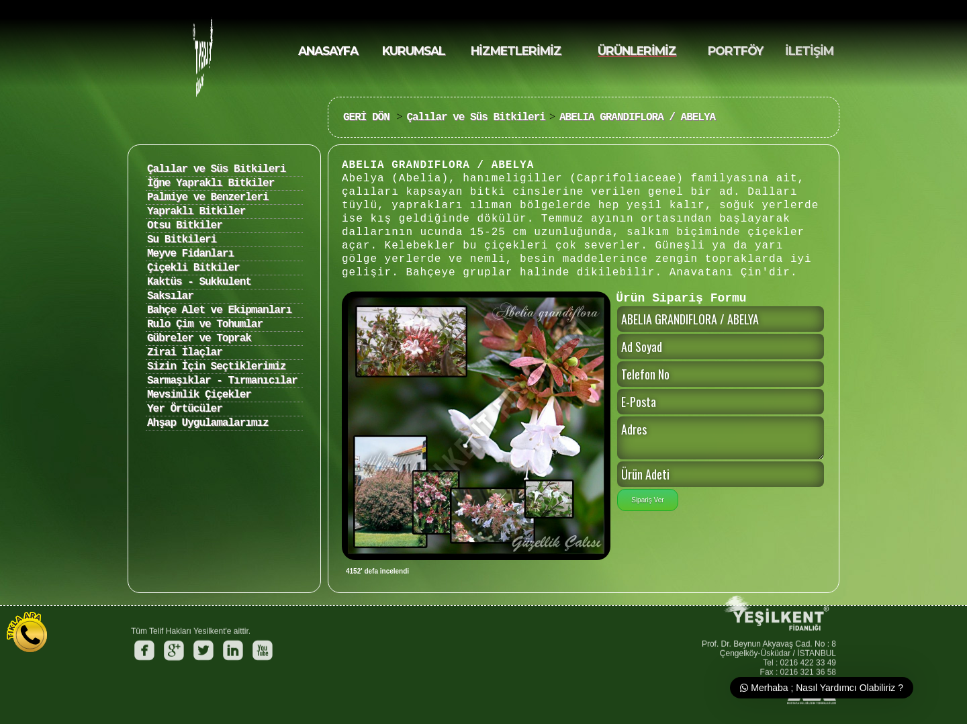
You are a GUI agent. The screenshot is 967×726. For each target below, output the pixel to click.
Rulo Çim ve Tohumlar (205, 324)
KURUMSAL (413, 51)
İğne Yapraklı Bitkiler (210, 183)
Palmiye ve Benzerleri (208, 197)
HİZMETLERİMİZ (516, 51)
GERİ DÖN (369, 117)
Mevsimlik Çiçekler (199, 395)
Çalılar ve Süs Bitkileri (475, 117)
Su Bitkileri (181, 240)
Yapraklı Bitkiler (196, 212)
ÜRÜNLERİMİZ (637, 51)
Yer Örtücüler (184, 409)
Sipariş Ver (647, 500)
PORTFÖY (735, 51)
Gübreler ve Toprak (199, 338)
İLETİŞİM (809, 51)
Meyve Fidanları (190, 254)
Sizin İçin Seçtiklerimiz (216, 367)
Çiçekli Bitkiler (193, 268)
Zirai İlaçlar (184, 353)
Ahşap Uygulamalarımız (208, 423)
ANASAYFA (328, 51)
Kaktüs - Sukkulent (199, 282)
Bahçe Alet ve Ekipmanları (219, 310)
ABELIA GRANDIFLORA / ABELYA (637, 117)
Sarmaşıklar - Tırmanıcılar (222, 381)
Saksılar (170, 296)
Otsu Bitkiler (184, 226)
